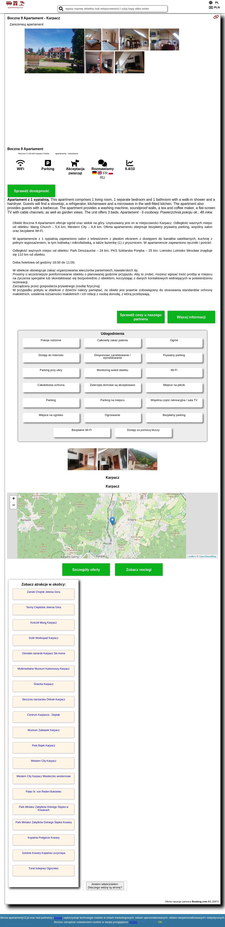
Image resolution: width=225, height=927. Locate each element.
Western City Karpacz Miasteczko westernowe (43, 776)
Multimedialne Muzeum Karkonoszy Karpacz (44, 668)
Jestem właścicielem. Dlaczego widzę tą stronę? (105, 885)
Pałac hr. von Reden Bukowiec (44, 791)
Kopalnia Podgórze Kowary (44, 837)
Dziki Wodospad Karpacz (43, 638)
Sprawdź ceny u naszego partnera (140, 317)
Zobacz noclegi (139, 570)
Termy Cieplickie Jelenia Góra (43, 607)
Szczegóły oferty (86, 570)
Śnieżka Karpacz (43, 684)
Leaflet (191, 556)
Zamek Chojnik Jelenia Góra (43, 591)
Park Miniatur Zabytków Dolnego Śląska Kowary (43, 822)
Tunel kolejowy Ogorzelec (44, 868)
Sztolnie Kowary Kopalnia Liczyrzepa (43, 853)
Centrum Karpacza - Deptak (43, 714)
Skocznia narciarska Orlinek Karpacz (43, 699)
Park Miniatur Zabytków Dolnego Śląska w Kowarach (43, 808)
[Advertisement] (112, 109)
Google (58, 917)
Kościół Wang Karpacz (43, 622)
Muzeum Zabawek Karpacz (44, 730)
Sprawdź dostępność (31, 191)
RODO (133, 922)
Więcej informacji (191, 317)
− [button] (13, 505)
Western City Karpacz (43, 760)
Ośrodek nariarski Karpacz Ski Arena (43, 653)
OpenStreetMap (207, 556)
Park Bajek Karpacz (43, 745)
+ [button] (13, 499)
